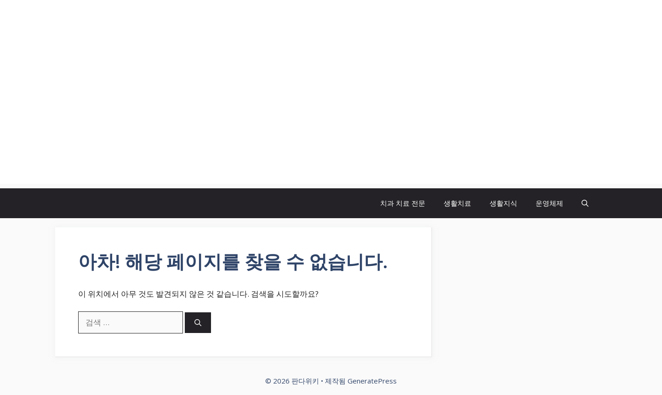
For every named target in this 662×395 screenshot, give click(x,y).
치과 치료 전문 (402, 203)
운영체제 (549, 203)
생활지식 (503, 203)
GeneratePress (372, 380)
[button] (585, 203)
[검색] (198, 322)
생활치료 (457, 203)
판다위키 (97, 25)
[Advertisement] (331, 119)
